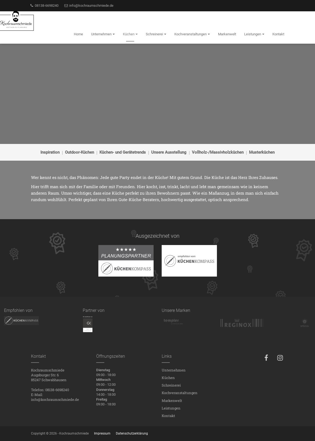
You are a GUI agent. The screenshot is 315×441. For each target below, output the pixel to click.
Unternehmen (174, 370)
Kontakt (168, 415)
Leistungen (171, 408)
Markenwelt (172, 400)
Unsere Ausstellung (168, 152)
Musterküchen (262, 152)
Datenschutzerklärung (132, 433)
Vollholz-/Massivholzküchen (218, 152)
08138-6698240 (44, 6)
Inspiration (50, 152)
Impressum (102, 433)
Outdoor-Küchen (79, 152)
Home (78, 34)
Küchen (168, 377)
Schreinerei (171, 385)
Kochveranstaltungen (180, 392)
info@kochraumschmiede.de (88, 6)
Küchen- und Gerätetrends (122, 152)
